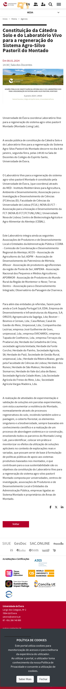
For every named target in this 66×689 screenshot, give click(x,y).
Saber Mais (25, 679)
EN (28, 4)
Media (43, 12)
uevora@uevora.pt (11, 616)
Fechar (43, 679)
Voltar (15, 524)
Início (5, 19)
